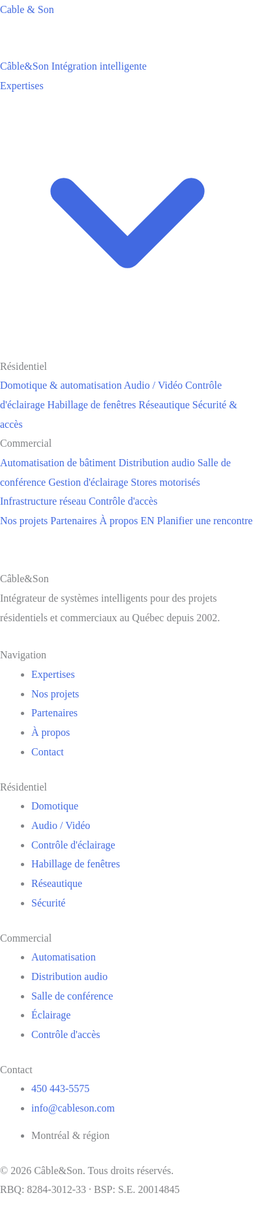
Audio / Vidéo (60, 825)
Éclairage (50, 1014)
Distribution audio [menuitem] (157, 462)
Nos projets (24, 520)
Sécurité (48, 902)
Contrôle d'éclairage (73, 844)
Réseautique (56, 883)
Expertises (53, 674)
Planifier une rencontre (205, 520)
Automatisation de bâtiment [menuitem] (58, 462)
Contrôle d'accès (65, 1034)
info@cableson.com (73, 1108)
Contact (47, 751)
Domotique (54, 805)
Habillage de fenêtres (75, 863)
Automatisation (63, 956)
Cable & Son (27, 9)
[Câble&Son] (73, 66)
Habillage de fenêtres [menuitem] (92, 404)
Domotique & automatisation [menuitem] (61, 385)
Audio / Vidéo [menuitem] (153, 385)
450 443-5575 (60, 1088)
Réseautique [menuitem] (164, 404)
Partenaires (73, 520)
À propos (118, 520)
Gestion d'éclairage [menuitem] (88, 482)
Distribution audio (69, 976)
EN (148, 520)
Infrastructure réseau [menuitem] (43, 501)
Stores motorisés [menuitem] (165, 482)
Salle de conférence (72, 996)
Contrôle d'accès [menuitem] (123, 501)
